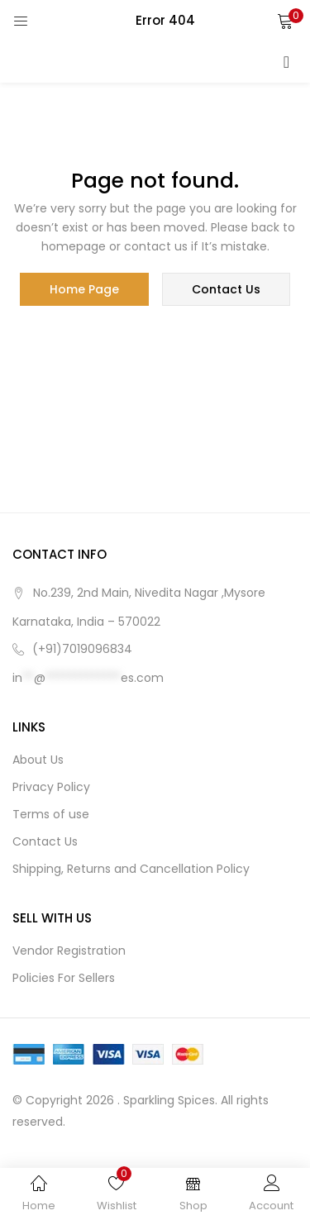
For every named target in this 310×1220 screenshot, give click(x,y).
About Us (38, 759)
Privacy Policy (51, 787)
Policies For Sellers (63, 978)
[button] (285, 20)
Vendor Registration (69, 950)
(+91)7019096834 (82, 649)
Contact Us (45, 841)
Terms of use (50, 814)
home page (84, 289)
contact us (226, 289)
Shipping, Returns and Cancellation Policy (131, 868)
